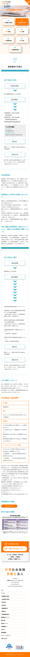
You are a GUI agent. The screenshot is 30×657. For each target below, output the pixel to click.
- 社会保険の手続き (5, 599)
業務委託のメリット (5, 617)
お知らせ (3, 629)
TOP (2, 590)
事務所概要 (3, 632)
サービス (3, 593)
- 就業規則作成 (4, 608)
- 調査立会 (3, 611)
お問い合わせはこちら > (16, 548)
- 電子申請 (3, 602)
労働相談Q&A (4, 626)
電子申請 (3, 620)
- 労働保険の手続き (5, 596)
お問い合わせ (4, 638)
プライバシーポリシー (6, 635)
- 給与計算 (3, 605)
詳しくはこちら (9, 506)
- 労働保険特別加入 (5, 614)
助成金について (4, 623)
